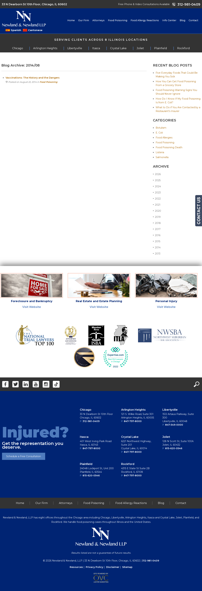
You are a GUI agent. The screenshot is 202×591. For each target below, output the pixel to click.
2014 (157, 247)
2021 (156, 205)
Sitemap (127, 567)
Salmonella (162, 157)
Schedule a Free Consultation (23, 456)
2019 (157, 217)
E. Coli (159, 132)
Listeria (160, 152)
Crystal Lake (130, 437)
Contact (193, 20)
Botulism (161, 127)
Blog (182, 20)
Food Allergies (164, 137)
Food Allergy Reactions (145, 20)
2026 (157, 174)
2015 (156, 241)
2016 (156, 235)
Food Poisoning (117, 20)
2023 (157, 192)
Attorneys (98, 20)
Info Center (169, 20)
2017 (157, 229)
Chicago (85, 409)
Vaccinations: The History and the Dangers (33, 77)
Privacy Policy (94, 567)
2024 (157, 186)
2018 (157, 223)
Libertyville (170, 409)
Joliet (166, 437)
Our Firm (83, 20)
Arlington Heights (133, 409)
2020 (157, 211)
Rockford (127, 464)
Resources (76, 567)
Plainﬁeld (86, 464)
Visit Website (31, 307)
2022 (157, 198)
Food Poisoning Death (169, 147)
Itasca (84, 437)
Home (71, 20)
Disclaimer (112, 567)
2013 (156, 253)
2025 (157, 180)
